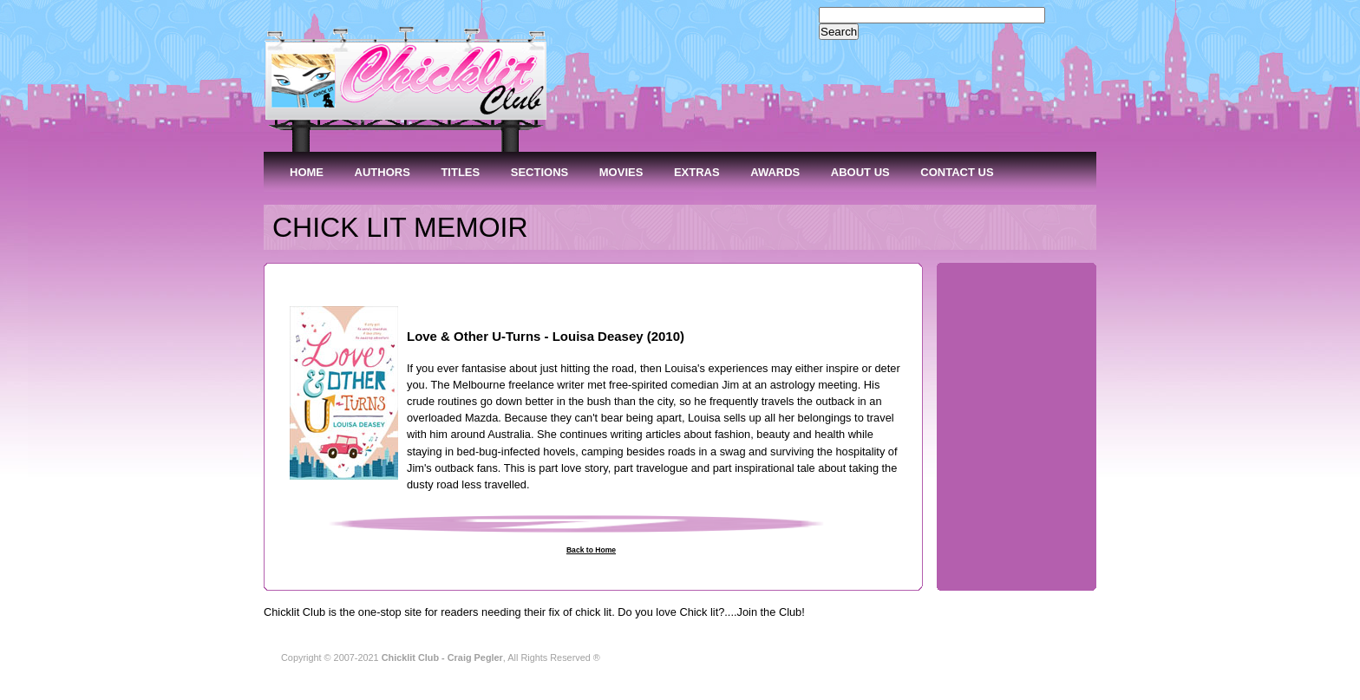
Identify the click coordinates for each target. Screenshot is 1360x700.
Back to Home (591, 550)
